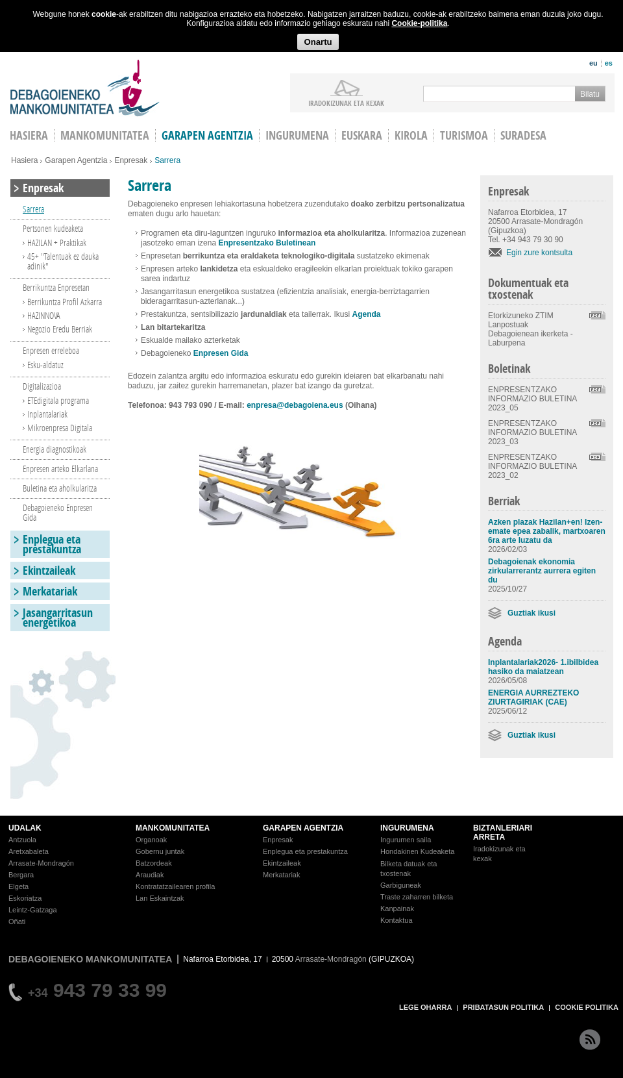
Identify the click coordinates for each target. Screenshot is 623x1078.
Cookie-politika (419, 23)
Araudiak (150, 875)
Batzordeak (154, 863)
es (609, 63)
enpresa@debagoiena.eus (295, 405)
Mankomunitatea (104, 135)
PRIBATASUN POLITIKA (503, 1007)
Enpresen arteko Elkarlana (60, 468)
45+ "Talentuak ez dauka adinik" (63, 261)
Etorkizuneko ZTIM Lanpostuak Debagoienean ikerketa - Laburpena (530, 329)
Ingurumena (297, 135)
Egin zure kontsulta (539, 252)
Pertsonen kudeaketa (53, 228)
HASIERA (29, 135)
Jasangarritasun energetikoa (58, 618)
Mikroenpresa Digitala (59, 427)
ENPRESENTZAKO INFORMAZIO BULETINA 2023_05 (532, 398)
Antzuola (22, 840)
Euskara (361, 135)
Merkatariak (50, 591)
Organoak (151, 840)
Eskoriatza (25, 898)
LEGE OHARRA (425, 1007)
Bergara (21, 875)
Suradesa (523, 135)
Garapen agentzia (207, 135)
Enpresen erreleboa (51, 350)
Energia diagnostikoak (54, 449)
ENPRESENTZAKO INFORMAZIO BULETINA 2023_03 (532, 432)
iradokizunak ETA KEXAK (346, 102)
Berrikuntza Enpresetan (56, 287)
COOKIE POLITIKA (586, 1007)
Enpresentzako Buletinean (266, 242)
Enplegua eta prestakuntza (52, 544)
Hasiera (24, 160)
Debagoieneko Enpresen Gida (58, 512)
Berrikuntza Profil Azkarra (64, 301)
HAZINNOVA (43, 315)
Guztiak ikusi (531, 613)
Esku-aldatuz (45, 364)
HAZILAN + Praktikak (56, 242)
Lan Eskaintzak (160, 898)
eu (593, 63)
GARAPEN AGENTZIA (303, 828)
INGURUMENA (407, 828)
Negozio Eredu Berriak (59, 329)
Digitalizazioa (42, 386)
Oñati (16, 921)
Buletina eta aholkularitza (60, 488)
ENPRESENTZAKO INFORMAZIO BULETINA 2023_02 (532, 466)
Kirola (411, 135)
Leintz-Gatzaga (32, 910)
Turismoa (464, 135)
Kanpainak (397, 908)
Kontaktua (396, 920)
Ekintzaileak (49, 570)
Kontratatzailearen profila (175, 886)
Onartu (318, 42)
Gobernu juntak (160, 851)
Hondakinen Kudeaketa (417, 851)
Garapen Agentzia (76, 160)
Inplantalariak (47, 414)
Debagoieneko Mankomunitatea (85, 88)
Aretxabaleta (28, 851)
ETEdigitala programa (58, 400)
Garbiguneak (400, 885)
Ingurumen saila (405, 840)
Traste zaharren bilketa (416, 897)
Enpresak (130, 160)
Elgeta (18, 886)
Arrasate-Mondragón (41, 863)
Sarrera (33, 209)
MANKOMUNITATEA (173, 828)
